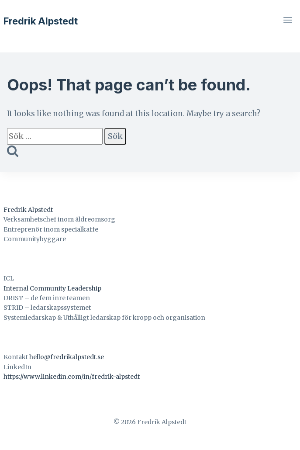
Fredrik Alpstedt (28, 210)
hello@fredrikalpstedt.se (66, 357)
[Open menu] (288, 21)
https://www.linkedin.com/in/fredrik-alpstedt (71, 377)
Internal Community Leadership (52, 288)
